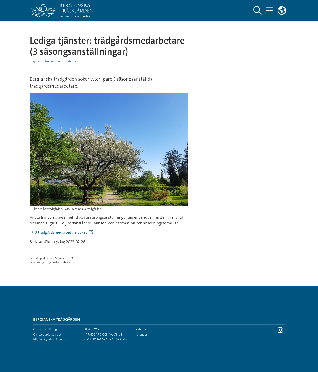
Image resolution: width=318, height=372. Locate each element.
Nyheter (70, 61)
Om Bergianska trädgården (106, 339)
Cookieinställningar (46, 329)
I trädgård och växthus (103, 334)
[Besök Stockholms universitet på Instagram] (280, 331)
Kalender (141, 334)
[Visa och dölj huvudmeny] (269, 10)
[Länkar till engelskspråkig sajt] (281, 10)
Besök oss (91, 329)
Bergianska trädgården (45, 61)
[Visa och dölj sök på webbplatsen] (257, 10)
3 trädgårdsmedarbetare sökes (61, 232)
